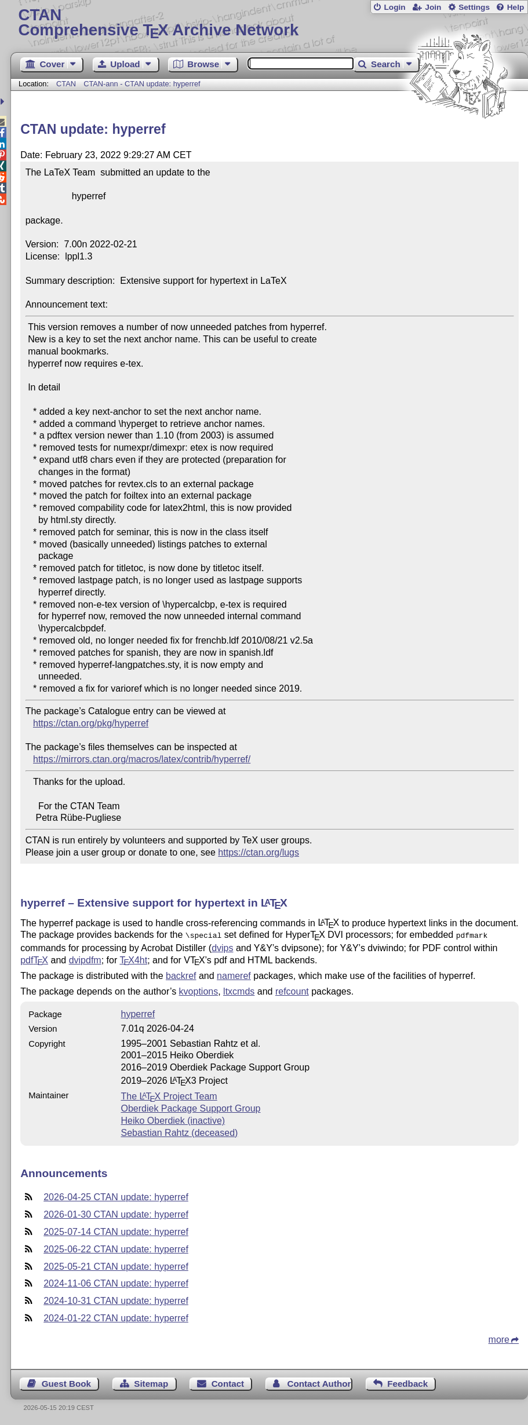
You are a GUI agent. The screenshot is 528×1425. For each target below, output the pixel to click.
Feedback (407, 1382)
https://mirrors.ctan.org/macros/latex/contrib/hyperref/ (141, 759)
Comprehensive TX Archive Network (269, 23)
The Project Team (169, 1095)
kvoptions (199, 990)
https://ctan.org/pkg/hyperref (90, 723)
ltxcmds (238, 990)
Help (516, 7)
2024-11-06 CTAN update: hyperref (115, 1282)
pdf (34, 959)
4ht (133, 959)
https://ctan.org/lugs (258, 852)
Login (394, 7)
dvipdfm (85, 959)
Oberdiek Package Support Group (190, 1107)
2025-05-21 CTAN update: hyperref (115, 1265)
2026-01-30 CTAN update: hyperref (115, 1213)
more (499, 1338)
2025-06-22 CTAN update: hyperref (115, 1248)
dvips (222, 947)
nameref (234, 975)
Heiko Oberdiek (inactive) (173, 1119)
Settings (474, 7)
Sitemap (151, 1382)
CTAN (66, 83)
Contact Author (319, 1382)
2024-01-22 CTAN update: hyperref (115, 1317)
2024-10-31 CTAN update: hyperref (115, 1300)
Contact (228, 1382)
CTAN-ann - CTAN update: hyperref (142, 83)
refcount (292, 990)
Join (433, 7)
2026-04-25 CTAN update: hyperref (115, 1196)
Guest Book (66, 1382)
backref (181, 975)
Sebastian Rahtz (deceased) (179, 1132)
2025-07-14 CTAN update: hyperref (115, 1231)
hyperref (138, 1013)
